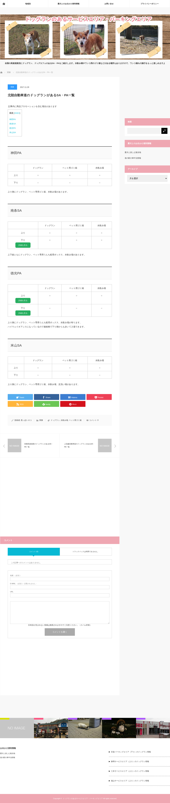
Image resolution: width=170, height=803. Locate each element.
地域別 (28, 4)
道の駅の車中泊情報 (133, 158)
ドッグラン (55, 420)
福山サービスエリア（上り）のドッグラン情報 (130, 781)
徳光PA (12, 128)
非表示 (17, 113)
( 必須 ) (15, 575)
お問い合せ (109, 4)
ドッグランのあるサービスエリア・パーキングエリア (83, 798)
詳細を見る (22, 245)
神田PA (12, 119)
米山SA (12, 132)
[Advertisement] (59, 500)
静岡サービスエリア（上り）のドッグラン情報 (130, 761)
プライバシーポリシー (150, 4)
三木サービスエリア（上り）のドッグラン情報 (130, 771)
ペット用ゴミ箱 (75, 420)
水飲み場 (64, 420)
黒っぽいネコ (26, 420)
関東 (12, 87)
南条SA (12, 124)
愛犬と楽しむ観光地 (133, 152)
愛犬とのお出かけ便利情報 (68, 4)
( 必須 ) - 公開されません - (23, 583)
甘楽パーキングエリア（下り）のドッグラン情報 (131, 752)
